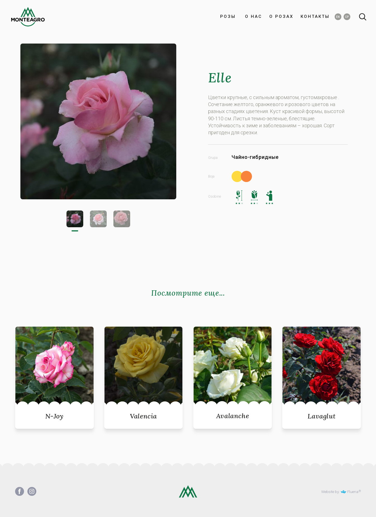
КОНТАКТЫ (315, 16)
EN (338, 16)
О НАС (252, 16)
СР (347, 16)
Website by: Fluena (339, 492)
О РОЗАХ (281, 16)
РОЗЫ (228, 16)
